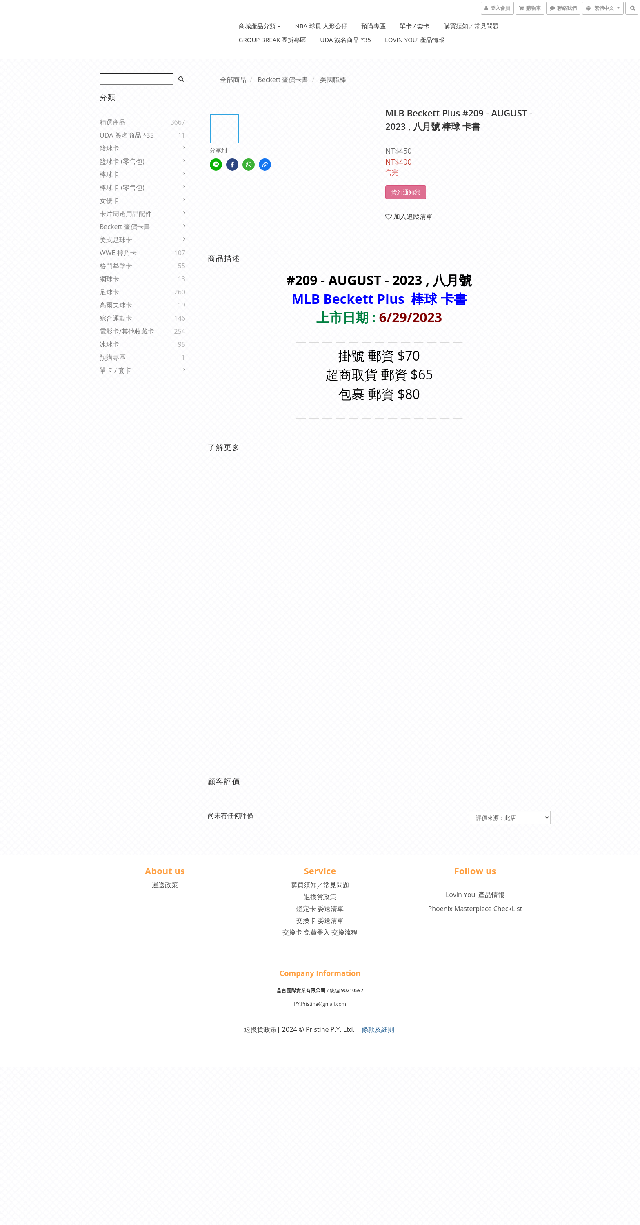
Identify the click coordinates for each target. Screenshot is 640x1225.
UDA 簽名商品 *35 (345, 40)
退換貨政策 (320, 896)
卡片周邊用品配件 (126, 213)
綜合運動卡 (116, 318)
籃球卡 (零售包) (122, 161)
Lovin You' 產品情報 (414, 40)
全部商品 (233, 79)
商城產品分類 (260, 26)
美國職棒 (333, 79)
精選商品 (113, 122)
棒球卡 (109, 174)
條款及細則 (378, 1029)
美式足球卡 (116, 239)
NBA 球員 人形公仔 (321, 26)
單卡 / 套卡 (414, 26)
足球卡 (109, 291)
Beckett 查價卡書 (125, 226)
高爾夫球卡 (116, 305)
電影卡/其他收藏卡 (127, 331)
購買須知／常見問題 (471, 26)
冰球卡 (109, 344)
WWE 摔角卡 (118, 252)
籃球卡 (109, 148)
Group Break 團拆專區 (273, 40)
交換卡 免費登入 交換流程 (320, 932)
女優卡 (109, 200)
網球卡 (109, 278)
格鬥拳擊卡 (116, 265)
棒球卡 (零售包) (122, 187)
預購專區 (373, 26)
